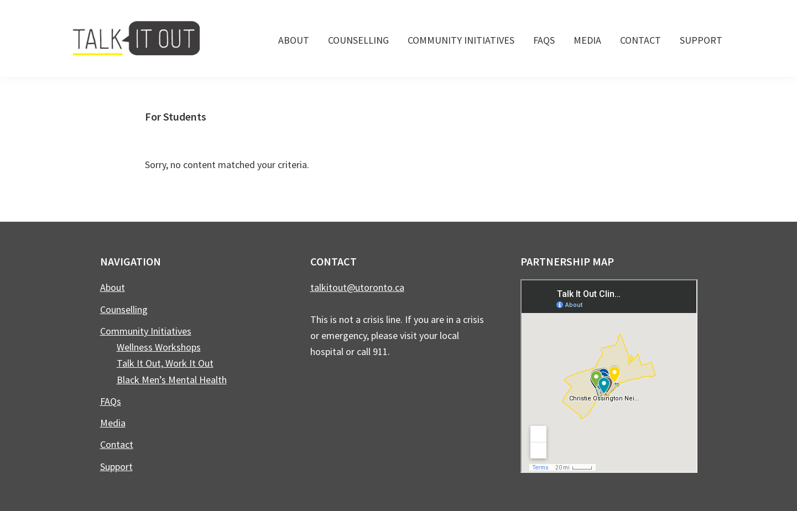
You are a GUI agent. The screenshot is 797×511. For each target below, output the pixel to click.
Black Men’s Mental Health (172, 379)
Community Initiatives (145, 331)
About (112, 287)
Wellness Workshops (159, 347)
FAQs (110, 401)
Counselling (124, 309)
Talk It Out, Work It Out (165, 363)
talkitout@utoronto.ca (357, 287)
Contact (116, 444)
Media (113, 422)
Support (116, 466)
